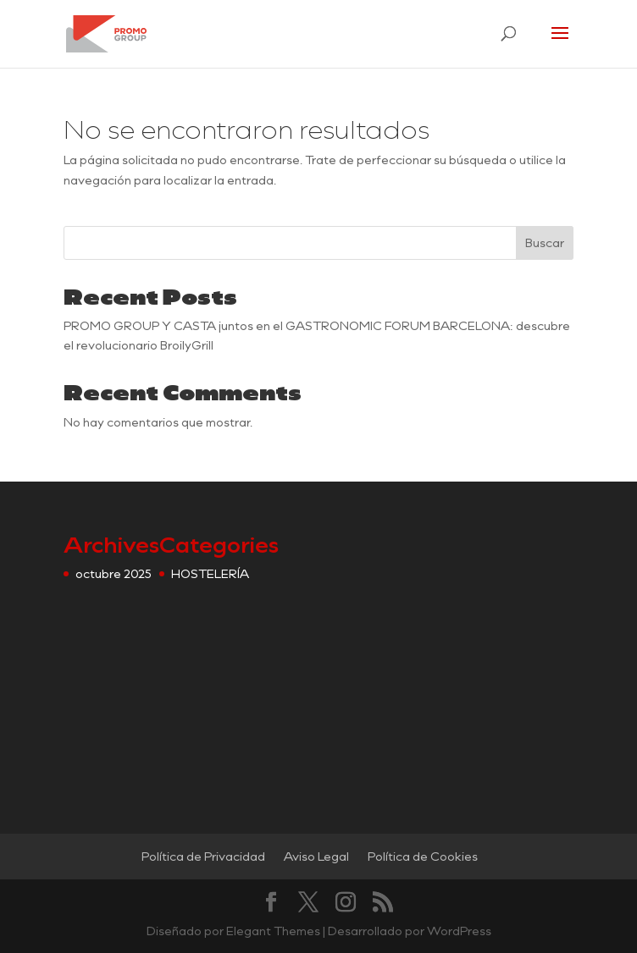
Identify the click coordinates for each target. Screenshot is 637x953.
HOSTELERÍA (210, 573)
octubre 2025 (113, 573)
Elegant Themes (273, 931)
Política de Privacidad (203, 856)
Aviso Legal (316, 856)
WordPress (459, 931)
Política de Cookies (423, 856)
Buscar (544, 242)
